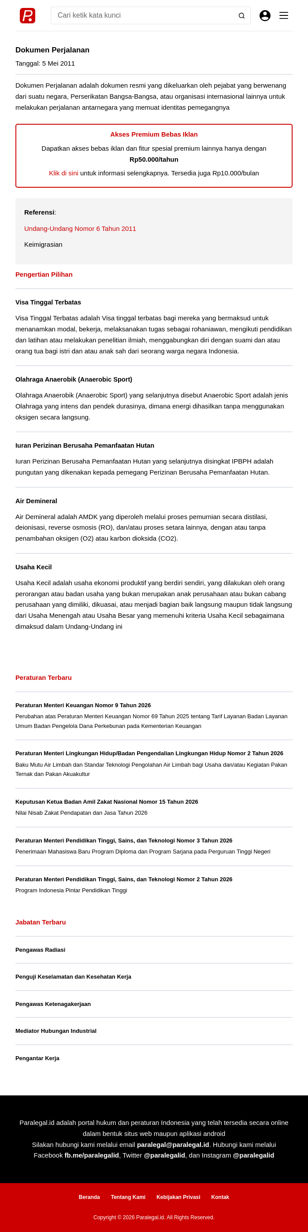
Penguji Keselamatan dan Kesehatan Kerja (73, 976)
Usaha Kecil (33, 567)
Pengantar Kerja (37, 1058)
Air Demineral (36, 501)
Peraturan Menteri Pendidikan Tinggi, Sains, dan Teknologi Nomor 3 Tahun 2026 (124, 840)
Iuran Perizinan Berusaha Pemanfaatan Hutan (84, 445)
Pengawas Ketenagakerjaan (53, 1004)
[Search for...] (142, 15)
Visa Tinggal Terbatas (48, 302)
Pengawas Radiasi (40, 949)
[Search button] (242, 15)
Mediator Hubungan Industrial (55, 1031)
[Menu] (283, 15)
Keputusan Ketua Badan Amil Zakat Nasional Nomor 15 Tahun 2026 (106, 801)
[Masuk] (265, 15)
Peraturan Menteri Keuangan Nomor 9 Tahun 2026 (83, 705)
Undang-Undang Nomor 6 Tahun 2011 (80, 228)
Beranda (89, 1197)
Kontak (221, 1197)
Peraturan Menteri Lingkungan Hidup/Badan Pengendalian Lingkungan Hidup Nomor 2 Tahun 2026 (149, 753)
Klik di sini (63, 173)
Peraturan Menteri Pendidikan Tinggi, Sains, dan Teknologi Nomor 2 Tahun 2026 (124, 879)
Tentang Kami (128, 1197)
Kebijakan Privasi (178, 1197)
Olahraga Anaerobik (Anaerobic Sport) (73, 379)
